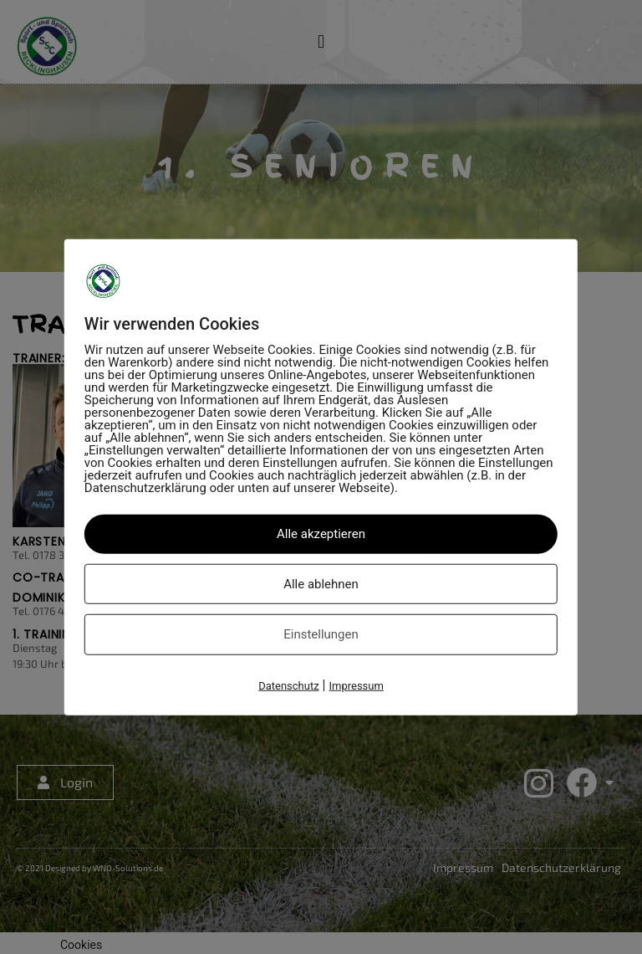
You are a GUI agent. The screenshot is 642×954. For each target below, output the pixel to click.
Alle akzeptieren (321, 533)
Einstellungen (321, 634)
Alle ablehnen (321, 583)
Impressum (356, 685)
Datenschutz (288, 685)
